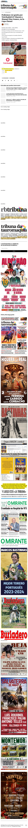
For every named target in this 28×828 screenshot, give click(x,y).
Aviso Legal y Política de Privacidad (12, 217)
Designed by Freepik (16, 826)
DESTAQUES (12, 78)
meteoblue (3, 122)
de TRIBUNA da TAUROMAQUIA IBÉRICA (13, 237)
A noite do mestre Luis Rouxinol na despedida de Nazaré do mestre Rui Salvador (16, 94)
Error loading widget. (5, 106)
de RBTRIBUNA (12, 238)
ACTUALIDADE (7, 12)
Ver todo (26, 85)
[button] (17, 80)
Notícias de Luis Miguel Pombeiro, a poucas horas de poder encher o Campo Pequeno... (16, 88)
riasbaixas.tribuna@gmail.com (7, 216)
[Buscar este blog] (14, 248)
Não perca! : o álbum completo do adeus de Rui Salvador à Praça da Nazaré (16, 100)
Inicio (3, 12)
